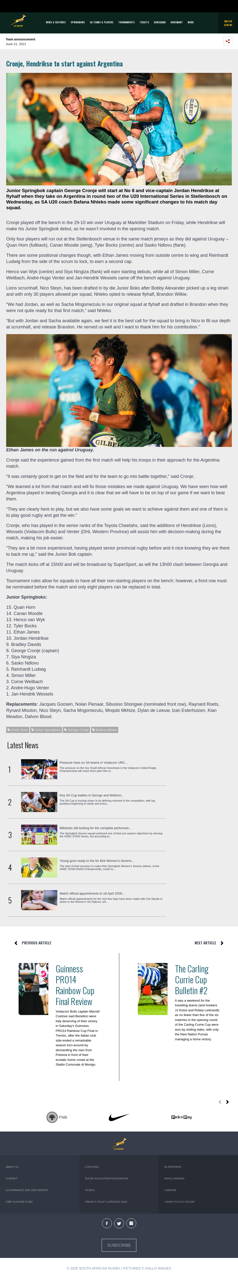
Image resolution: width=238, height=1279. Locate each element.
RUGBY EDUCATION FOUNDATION (106, 1178)
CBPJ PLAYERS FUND (19, 1201)
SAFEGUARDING (174, 1178)
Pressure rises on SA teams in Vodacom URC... (94, 762)
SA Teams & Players (101, 22)
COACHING (92, 1166)
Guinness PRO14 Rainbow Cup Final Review (75, 985)
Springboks (78, 22)
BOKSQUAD (160, 22)
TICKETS (144, 22)
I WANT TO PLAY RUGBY (179, 1201)
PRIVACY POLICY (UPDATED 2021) (106, 1201)
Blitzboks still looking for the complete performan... (96, 828)
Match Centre (228, 23)
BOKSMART (177, 22)
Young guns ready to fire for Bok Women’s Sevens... (97, 861)
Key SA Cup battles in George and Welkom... (92, 795)
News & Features (56, 22)
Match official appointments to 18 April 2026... (92, 893)
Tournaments (126, 22)
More (191, 22)
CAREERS (170, 1190)
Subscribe (119, 1245)
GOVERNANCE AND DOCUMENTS (27, 1190)
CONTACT (11, 1178)
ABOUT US (12, 1166)
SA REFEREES (172, 1166)
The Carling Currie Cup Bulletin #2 (191, 979)
